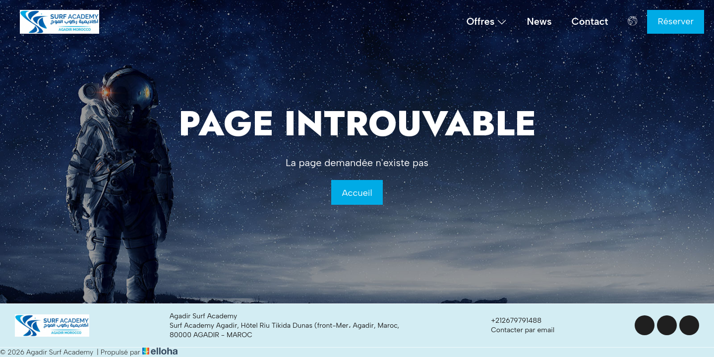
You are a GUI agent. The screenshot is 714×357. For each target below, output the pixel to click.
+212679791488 (510, 320)
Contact (590, 21)
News (539, 21)
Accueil (357, 192)
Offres (487, 22)
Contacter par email (516, 330)
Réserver (675, 21)
